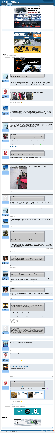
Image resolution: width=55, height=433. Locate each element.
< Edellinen (7, 57)
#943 (52, 119)
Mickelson (4, 237)
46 (12, 57)
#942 (52, 103)
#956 (52, 337)
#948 (52, 205)
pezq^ (3, 140)
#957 (52, 350)
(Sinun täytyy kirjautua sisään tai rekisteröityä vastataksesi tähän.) (44, 406)
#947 (52, 191)
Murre (3, 348)
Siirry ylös (51, 430)
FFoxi (3, 112)
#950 (52, 226)
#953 (52, 283)
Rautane (3, 277)
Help (45, 430)
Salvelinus (4, 80)
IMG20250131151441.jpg (37, 392)
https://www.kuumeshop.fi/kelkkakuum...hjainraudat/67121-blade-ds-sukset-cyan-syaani (25, 355)
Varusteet (7, 55)
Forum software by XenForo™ (9, 431)
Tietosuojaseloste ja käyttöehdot (49, 431)
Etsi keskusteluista (4, 5)
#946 (52, 161)
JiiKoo (3, 95)
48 (15, 57)
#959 (52, 376)
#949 (52, 216)
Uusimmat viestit (10, 5)
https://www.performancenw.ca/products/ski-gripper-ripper (20, 366)
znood (3, 202)
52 (20, 57)
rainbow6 (4, 309)
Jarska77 (16, 404)
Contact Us (42, 430)
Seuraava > (23, 57)
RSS (53, 430)
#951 (52, 251)
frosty (15, 55)
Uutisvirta (47, 430)
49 (16, 57)
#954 (52, 298)
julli (10, 404)
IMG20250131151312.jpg (21, 392)
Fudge (3, 262)
